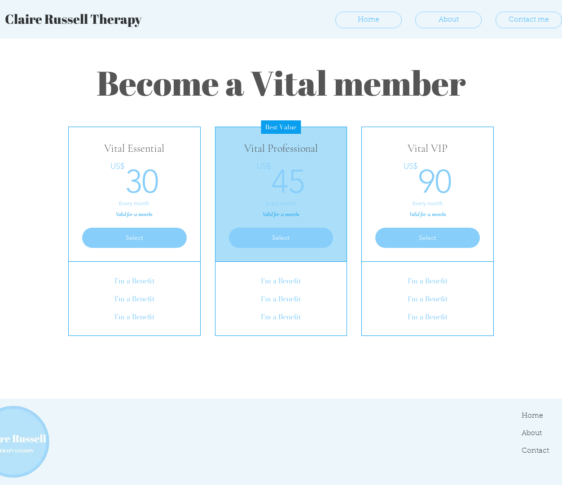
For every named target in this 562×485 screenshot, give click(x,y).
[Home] (368, 20)
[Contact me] (529, 20)
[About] (448, 20)
